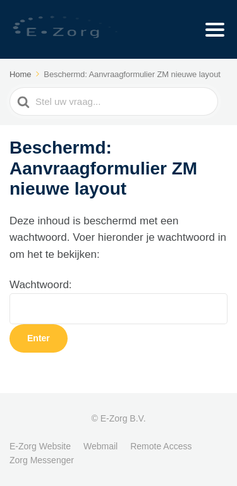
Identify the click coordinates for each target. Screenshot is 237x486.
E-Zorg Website (40, 446)
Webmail (100, 446)
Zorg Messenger (41, 460)
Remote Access (160, 446)
